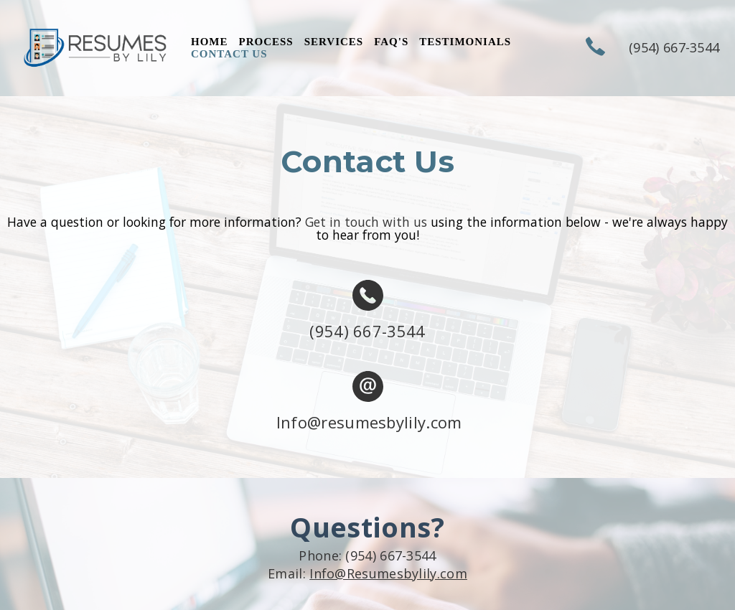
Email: (367, 573)
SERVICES (334, 41)
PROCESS (266, 41)
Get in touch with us (366, 221)
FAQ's (391, 41)
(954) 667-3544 (367, 331)
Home (209, 41)
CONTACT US (229, 54)
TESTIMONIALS (465, 41)
